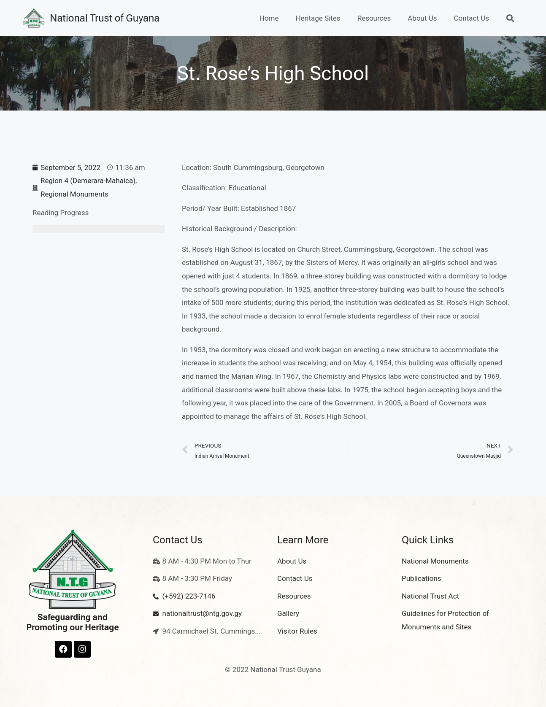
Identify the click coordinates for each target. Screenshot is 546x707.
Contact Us (471, 18)
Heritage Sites (317, 18)
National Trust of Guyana (104, 18)
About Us (422, 18)
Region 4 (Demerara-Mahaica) (88, 180)
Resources (374, 18)
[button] (510, 18)
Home (269, 18)
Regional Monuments (74, 194)
